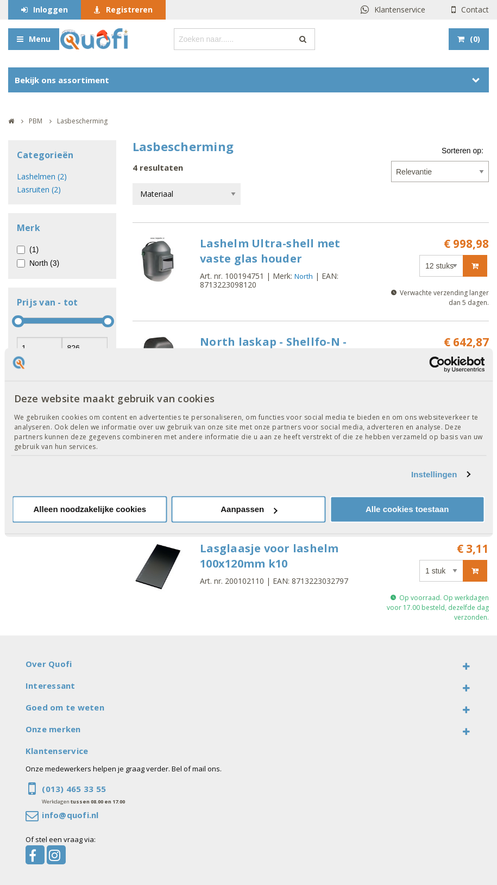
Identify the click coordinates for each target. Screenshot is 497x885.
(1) (34, 249)
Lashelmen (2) (42, 176)
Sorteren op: (462, 150)
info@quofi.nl (70, 814)
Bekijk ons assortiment (62, 79)
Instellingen (434, 474)
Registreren (129, 9)
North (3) (44, 263)
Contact (475, 9)
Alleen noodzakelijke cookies (90, 509)
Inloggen (50, 9)
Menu (40, 39)
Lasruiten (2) (39, 189)
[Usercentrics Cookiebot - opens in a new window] (437, 364)
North (303, 276)
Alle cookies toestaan (407, 509)
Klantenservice (399, 9)
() (475, 39)
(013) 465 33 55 (74, 788)
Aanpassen (249, 509)
